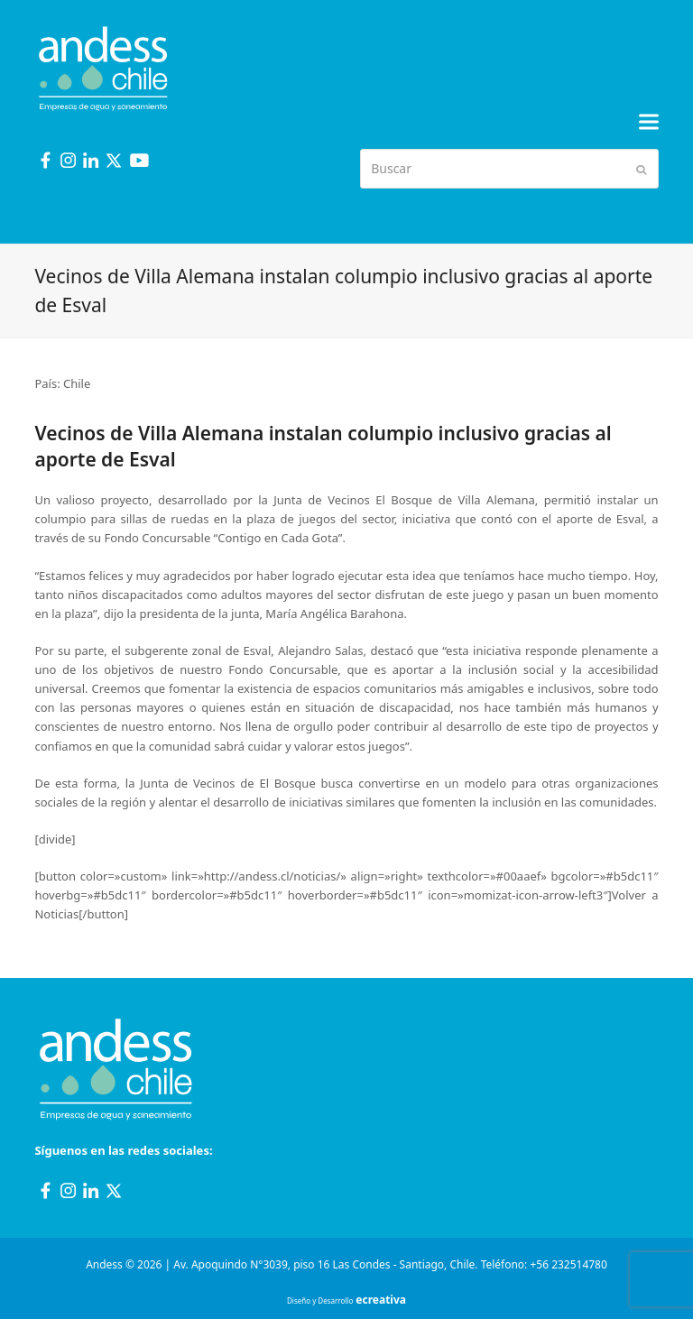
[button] (649, 122)
